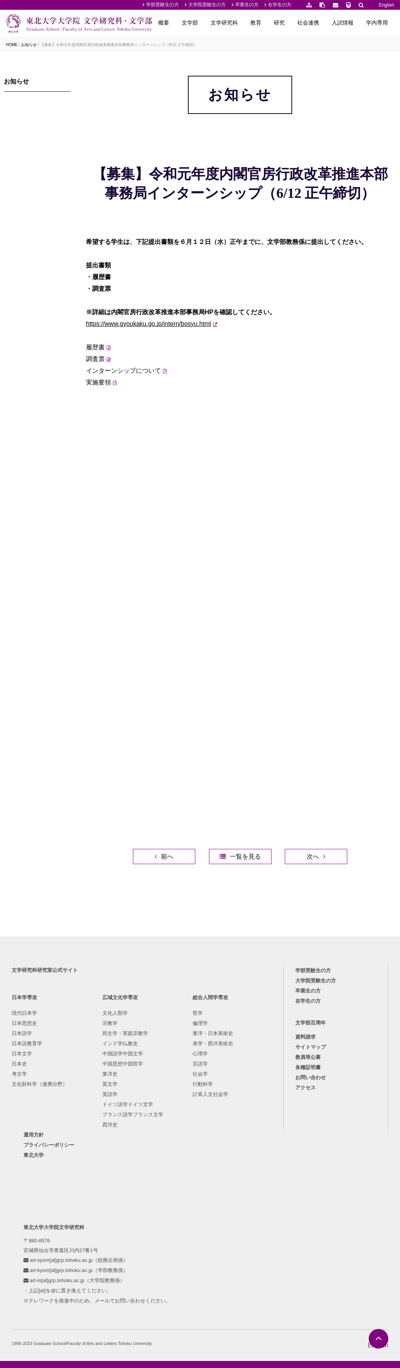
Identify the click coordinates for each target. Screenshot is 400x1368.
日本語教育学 (27, 1043)
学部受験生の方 (162, 4)
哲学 (198, 1013)
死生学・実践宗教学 (125, 1033)
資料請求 (305, 1037)
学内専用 (377, 23)
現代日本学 (24, 1013)
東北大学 (33, 1155)
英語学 (110, 1094)
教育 (255, 23)
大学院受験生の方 (207, 4)
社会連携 (308, 23)
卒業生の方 (247, 4)
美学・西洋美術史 (213, 1043)
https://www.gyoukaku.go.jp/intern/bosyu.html (148, 323)
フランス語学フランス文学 (132, 1114)
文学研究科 (224, 23)
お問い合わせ (310, 1077)
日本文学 (22, 1054)
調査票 (95, 359)
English (386, 5)
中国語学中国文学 (122, 1054)
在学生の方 (279, 4)
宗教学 (110, 1023)
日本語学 (22, 1033)
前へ (167, 856)
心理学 (200, 1054)
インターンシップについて (123, 370)
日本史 (19, 1064)
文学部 (190, 23)
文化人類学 (115, 1013)
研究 (279, 23)
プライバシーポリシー (48, 1145)
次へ (313, 856)
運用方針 (33, 1135)
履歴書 (95, 347)
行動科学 (203, 1084)
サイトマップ (310, 1047)
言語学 (200, 1064)
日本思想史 (24, 1023)
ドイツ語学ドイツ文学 (127, 1104)
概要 (163, 23)
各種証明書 (308, 1067)
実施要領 (98, 382)
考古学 (19, 1074)
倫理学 (200, 1023)
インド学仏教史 (120, 1043)
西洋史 (110, 1125)
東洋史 (110, 1074)
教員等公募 (308, 1057)
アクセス (305, 1087)
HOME (12, 45)
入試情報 (343, 23)
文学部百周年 (310, 1023)
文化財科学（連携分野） (40, 1084)
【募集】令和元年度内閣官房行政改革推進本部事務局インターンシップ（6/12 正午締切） (118, 45)
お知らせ (29, 45)
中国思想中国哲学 (122, 1064)
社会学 (200, 1074)
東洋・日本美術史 (213, 1033)
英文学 (110, 1084)
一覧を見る (245, 856)
